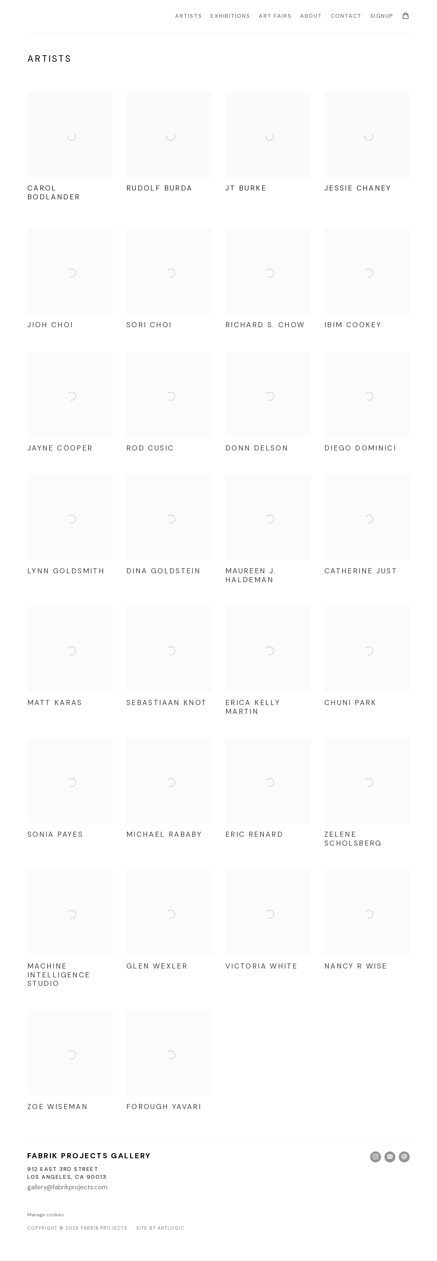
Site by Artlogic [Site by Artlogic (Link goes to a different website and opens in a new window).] (160, 1228)
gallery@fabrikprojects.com (67, 1187)
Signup (382, 15)
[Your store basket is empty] (405, 16)
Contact (346, 15)
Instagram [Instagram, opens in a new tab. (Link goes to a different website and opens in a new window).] (375, 1156)
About (311, 15)
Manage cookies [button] (45, 1215)
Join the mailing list (389, 1156)
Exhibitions (230, 15)
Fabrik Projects (85, 16)
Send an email (404, 1156)
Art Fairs (275, 15)
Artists (188, 15)
